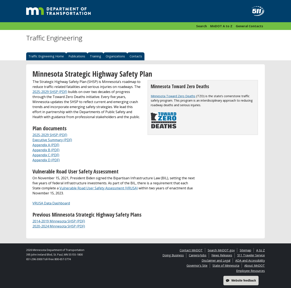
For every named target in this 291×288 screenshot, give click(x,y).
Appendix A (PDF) (45, 145)
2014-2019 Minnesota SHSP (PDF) (58, 221)
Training (95, 56)
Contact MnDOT (191, 250)
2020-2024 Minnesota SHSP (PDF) (58, 226)
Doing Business (173, 255)
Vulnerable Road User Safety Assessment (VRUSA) (98, 188)
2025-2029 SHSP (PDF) (49, 91)
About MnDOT (254, 265)
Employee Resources (250, 271)
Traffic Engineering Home (46, 56)
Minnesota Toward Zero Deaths (173, 96)
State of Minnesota (225, 265)
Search (201, 26)
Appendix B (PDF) (45, 150)
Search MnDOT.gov (221, 250)
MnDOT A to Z (221, 26)
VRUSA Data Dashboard (51, 203)
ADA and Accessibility (250, 260)
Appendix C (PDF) (45, 155)
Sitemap (245, 250)
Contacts (136, 56)
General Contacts (249, 26)
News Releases (221, 255)
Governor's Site (197, 265)
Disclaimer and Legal (216, 260)
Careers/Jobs (197, 255)
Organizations (115, 56)
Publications (76, 56)
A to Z (260, 250)
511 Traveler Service (251, 255)
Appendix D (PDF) (46, 160)
